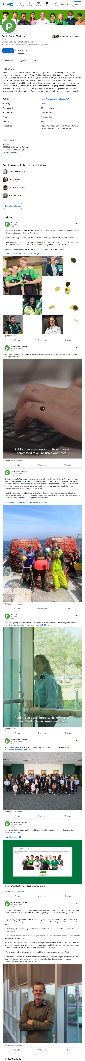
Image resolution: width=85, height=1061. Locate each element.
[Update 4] (42, 674)
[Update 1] (42, 281)
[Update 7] (42, 976)
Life (34, 60)
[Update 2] (42, 405)
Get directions (10, 152)
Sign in (78, 4)
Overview (9, 60)
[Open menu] (81, 27)
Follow (21, 51)
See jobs (8, 51)
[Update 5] (42, 778)
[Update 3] (42, 539)
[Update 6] (42, 859)
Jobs (23, 60)
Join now (65, 4)
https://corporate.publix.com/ (55, 99)
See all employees (13, 206)
